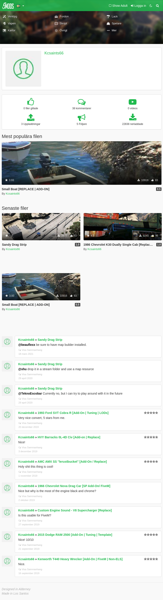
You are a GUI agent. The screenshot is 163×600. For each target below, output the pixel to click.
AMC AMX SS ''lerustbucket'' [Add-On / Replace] (72, 461)
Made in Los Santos (15, 593)
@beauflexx (26, 344)
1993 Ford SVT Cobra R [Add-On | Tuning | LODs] (73, 413)
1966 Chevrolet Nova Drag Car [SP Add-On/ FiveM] (74, 486)
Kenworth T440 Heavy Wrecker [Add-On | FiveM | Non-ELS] (80, 559)
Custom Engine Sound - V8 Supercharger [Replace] (75, 510)
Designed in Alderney (16, 589)
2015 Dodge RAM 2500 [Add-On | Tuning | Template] (75, 534)
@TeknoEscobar (30, 393)
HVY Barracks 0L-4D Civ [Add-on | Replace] (69, 437)
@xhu (22, 369)
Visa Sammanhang (30, 350)
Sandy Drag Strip (50, 339)
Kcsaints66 (54, 53)
